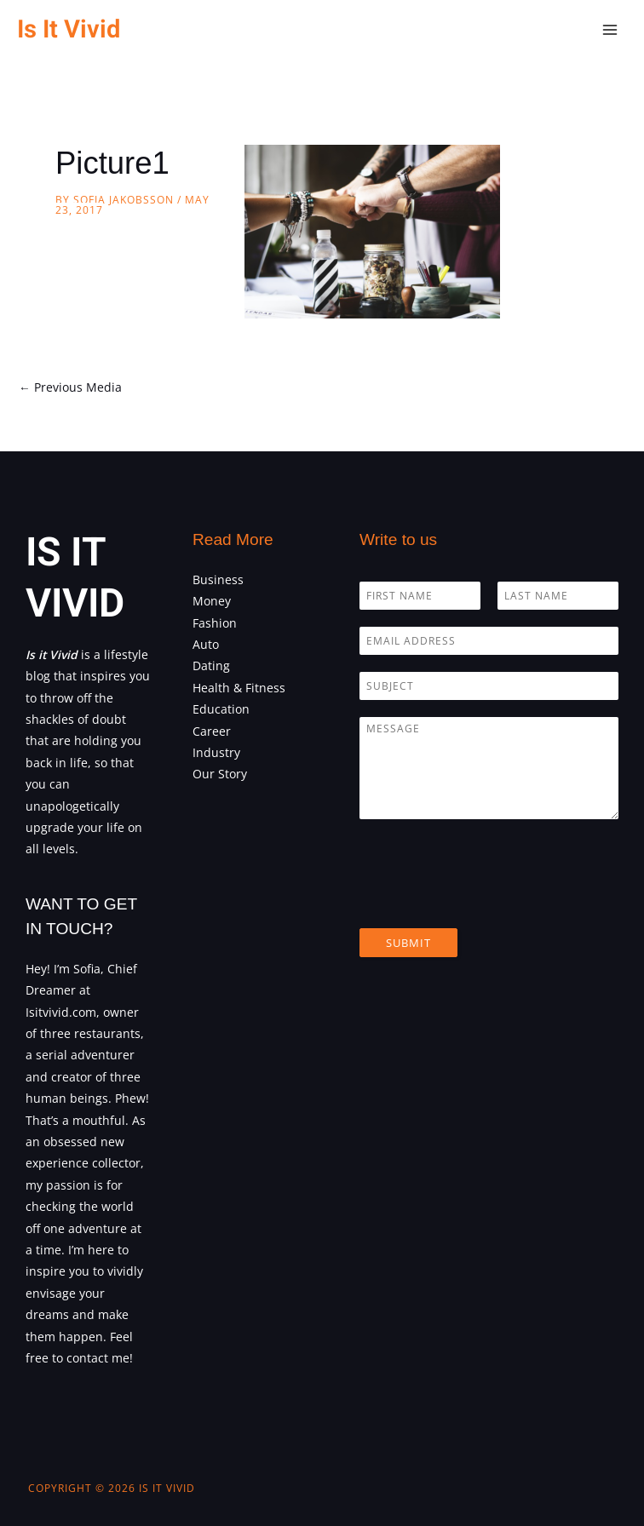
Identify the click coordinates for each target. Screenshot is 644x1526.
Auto (206, 644)
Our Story (220, 774)
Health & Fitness (239, 688)
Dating (211, 665)
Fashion (215, 623)
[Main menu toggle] (610, 30)
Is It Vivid (68, 29)
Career (212, 731)
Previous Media (70, 387)
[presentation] (488, 900)
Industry (216, 752)
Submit (408, 942)
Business (218, 579)
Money (212, 601)
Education (221, 709)
